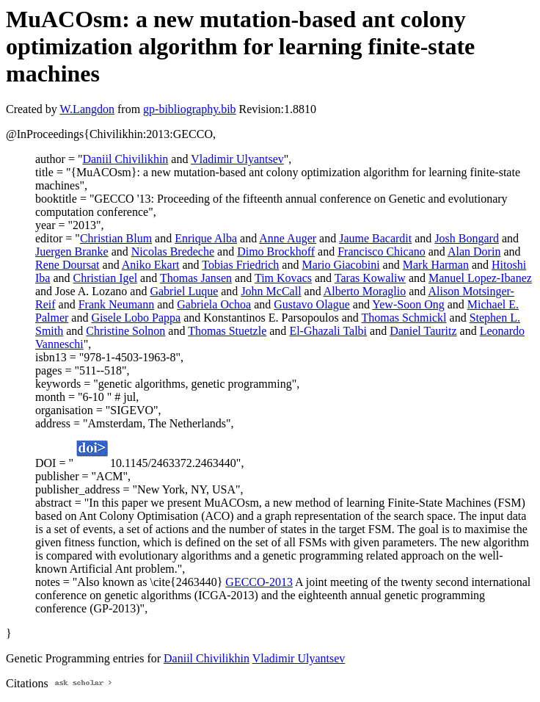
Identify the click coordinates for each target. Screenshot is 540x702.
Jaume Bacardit (375, 238)
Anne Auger (287, 238)
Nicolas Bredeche (172, 251)
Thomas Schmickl (404, 317)
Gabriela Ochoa (214, 304)
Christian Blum (116, 238)
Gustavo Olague (312, 304)
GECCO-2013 (259, 582)
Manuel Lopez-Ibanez (480, 278)
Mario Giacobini (340, 264)
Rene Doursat (67, 264)
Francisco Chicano (382, 251)
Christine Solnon (125, 331)
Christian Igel (105, 278)
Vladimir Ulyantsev (237, 159)
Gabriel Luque (184, 291)
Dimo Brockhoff (276, 251)
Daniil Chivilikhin (125, 159)
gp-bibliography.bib (189, 109)
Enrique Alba (206, 238)
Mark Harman (436, 264)
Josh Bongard (466, 238)
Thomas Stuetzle (227, 331)
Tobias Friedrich (240, 264)
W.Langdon (86, 109)
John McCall (271, 291)
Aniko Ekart (151, 264)
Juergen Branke (72, 251)
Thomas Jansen (196, 278)
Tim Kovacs (283, 278)
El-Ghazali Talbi (328, 331)
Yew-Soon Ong (408, 304)
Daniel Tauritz (423, 331)
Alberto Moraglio (365, 291)
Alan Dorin (474, 251)
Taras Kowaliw (370, 278)
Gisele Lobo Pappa (135, 317)
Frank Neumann (117, 304)
